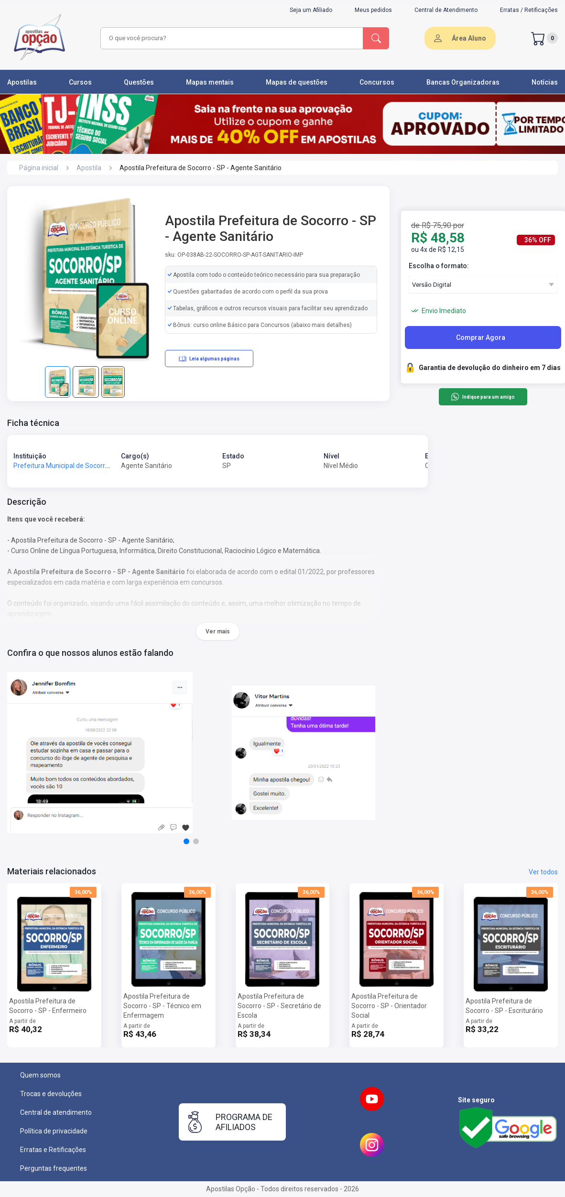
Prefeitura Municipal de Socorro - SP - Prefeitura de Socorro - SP (110, 465)
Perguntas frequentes (53, 1168)
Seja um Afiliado (311, 10)
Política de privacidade (53, 1131)
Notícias (545, 82)
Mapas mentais (210, 82)
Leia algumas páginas (209, 358)
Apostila (88, 168)
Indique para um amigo (482, 397)
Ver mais (218, 631)
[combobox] (230, 38)
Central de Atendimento (446, 10)
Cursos (80, 82)
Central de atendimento (56, 1112)
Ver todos (543, 872)
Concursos (376, 82)
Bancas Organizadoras (463, 82)
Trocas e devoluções (51, 1094)
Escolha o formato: (439, 266)
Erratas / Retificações (529, 10)
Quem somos (40, 1075)
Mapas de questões (296, 82)
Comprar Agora (480, 337)
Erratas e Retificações (53, 1149)
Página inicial (38, 168)
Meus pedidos (373, 10)
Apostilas (22, 82)
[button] (186, 841)
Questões (139, 82)
